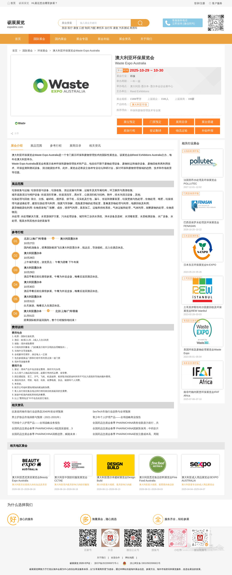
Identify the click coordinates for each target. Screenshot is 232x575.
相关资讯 (95, 145)
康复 (75, 27)
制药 (87, 27)
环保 (132, 76)
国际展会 (39, 38)
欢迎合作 (115, 557)
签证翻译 (155, 130)
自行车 (108, 27)
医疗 (70, 27)
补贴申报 (207, 130)
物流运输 (181, 130)
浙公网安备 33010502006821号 (142, 563)
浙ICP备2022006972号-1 (106, 563)
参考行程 (56, 145)
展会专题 (82, 38)
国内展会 (61, 38)
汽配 (93, 27)
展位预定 (129, 121)
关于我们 (146, 38)
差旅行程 (129, 130)
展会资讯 (125, 38)
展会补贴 (103, 38)
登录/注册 (199, 3)
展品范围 (36, 145)
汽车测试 (124, 27)
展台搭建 (207, 121)
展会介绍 (16, 145)
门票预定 (155, 121)
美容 (64, 27)
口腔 (81, 27)
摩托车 (100, 27)
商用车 (133, 27)
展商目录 (181, 121)
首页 (13, 3)
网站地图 (129, 557)
